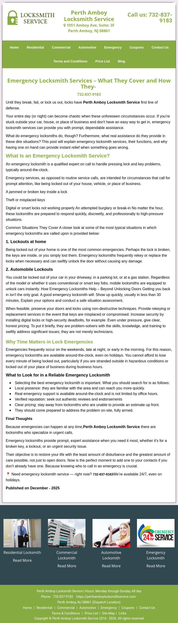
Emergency (113, 47)
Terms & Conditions (66, 613)
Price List (102, 61)
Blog (121, 61)
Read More (22, 560)
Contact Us (160, 47)
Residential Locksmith (22, 552)
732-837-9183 (160, 18)
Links (122, 613)
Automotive (87, 47)
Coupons (137, 47)
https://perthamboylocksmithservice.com (106, 596)
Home (14, 47)
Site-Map (108, 613)
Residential (35, 47)
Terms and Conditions (70, 61)
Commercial (61, 47)
